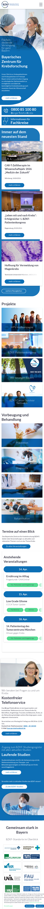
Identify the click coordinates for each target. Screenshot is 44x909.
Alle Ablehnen (29, 906)
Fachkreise (15, 610)
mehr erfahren (11, 98)
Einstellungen (8, 906)
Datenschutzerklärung (35, 902)
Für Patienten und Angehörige (22, 585)
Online (31, 610)
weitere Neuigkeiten (14, 291)
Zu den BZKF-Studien (14, 787)
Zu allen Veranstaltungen (16, 547)
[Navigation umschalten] (40, 4)
